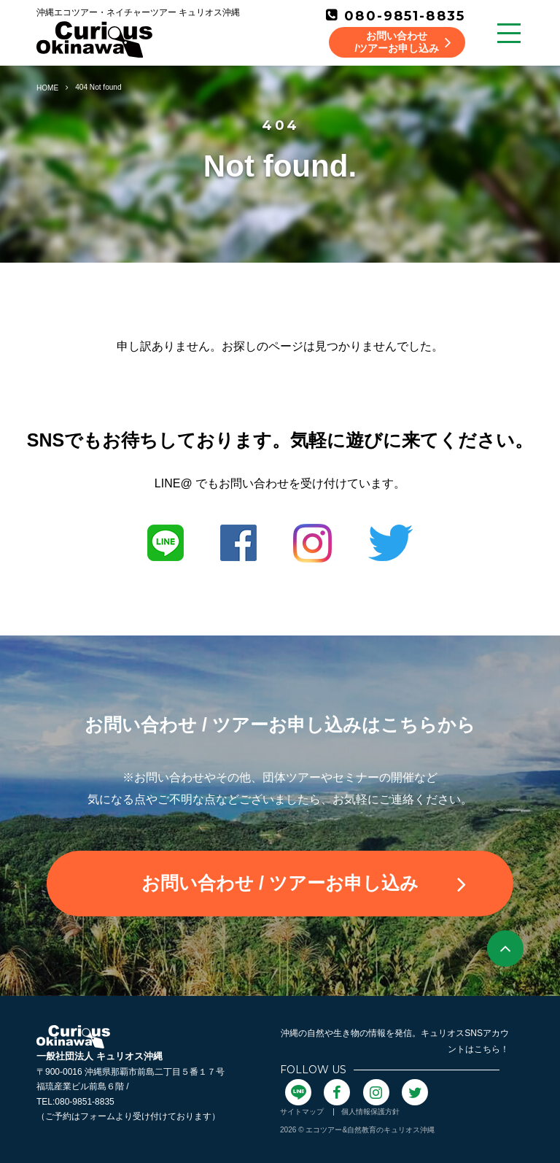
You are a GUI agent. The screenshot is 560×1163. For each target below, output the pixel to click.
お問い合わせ (303, 883)
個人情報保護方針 (370, 1112)
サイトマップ (302, 1112)
